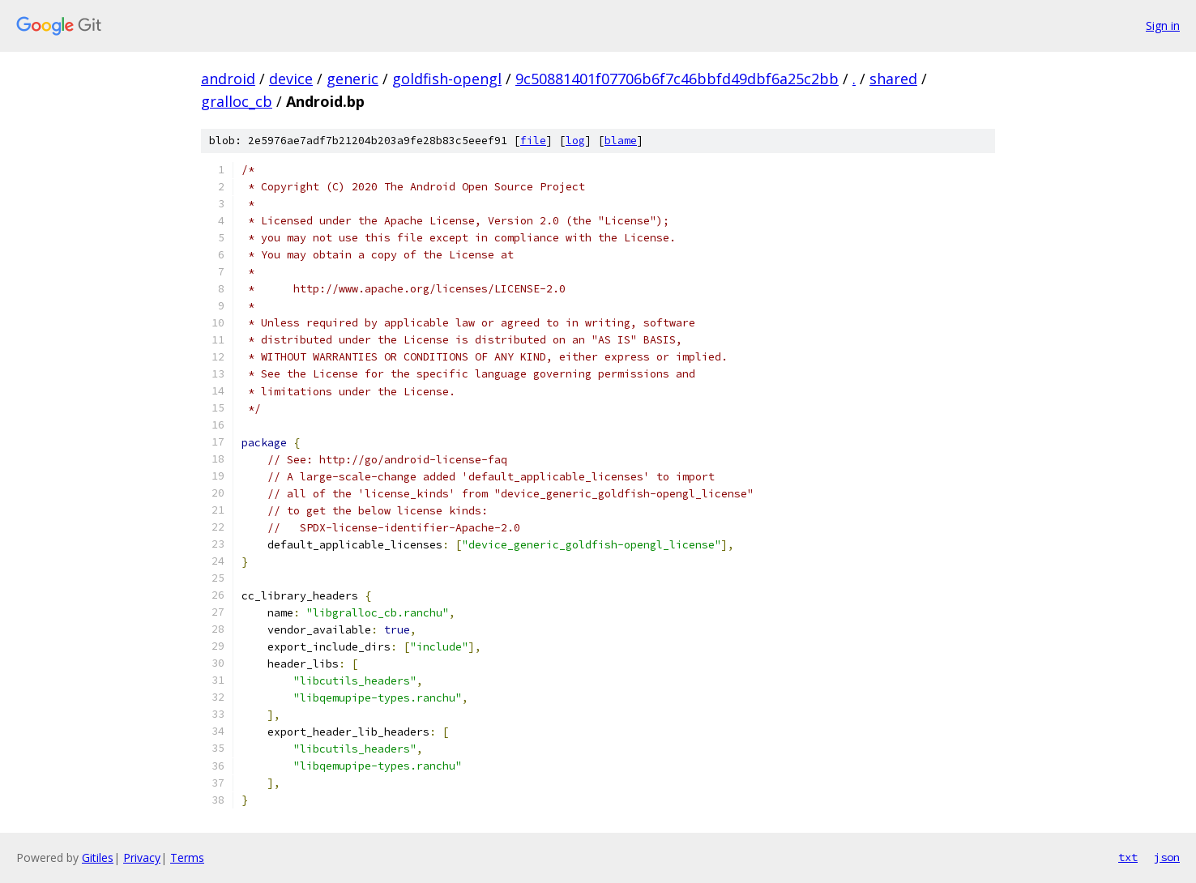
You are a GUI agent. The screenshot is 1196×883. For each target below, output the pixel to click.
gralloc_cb (236, 101)
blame (620, 140)
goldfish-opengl (447, 78)
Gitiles (97, 857)
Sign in (1163, 25)
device (291, 78)
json (1167, 857)
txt (1128, 857)
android (228, 78)
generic (352, 78)
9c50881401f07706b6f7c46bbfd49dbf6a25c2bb (677, 78)
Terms (187, 857)
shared (893, 78)
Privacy (141, 857)
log (575, 140)
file (533, 140)
